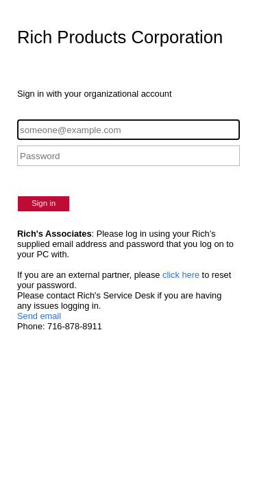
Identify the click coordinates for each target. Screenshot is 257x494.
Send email (39, 316)
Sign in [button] (44, 203)
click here (180, 275)
